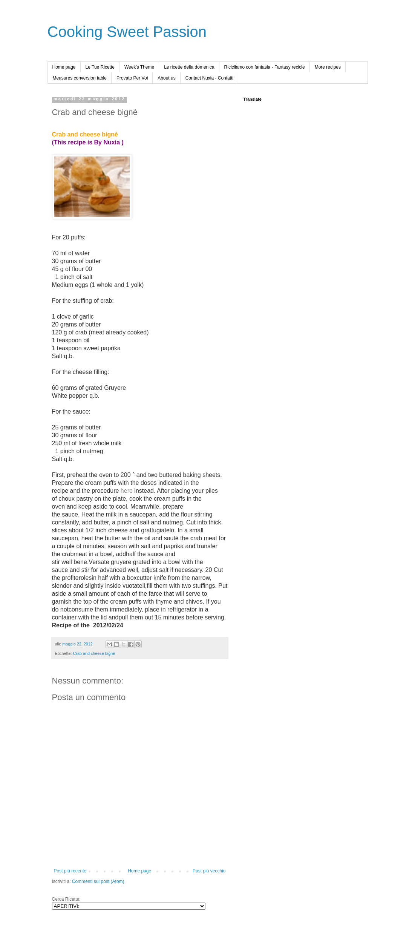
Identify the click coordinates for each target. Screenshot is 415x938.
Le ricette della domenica (189, 67)
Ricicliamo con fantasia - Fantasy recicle (264, 67)
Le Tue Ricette (100, 67)
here (127, 490)
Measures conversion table (80, 78)
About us (166, 78)
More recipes (328, 67)
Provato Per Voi (132, 78)
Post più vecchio (209, 871)
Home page (64, 67)
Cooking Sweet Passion (127, 31)
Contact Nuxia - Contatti (209, 78)
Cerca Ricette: (66, 899)
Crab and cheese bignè (94, 653)
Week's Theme (139, 67)
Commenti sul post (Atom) (98, 881)
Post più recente (70, 871)
